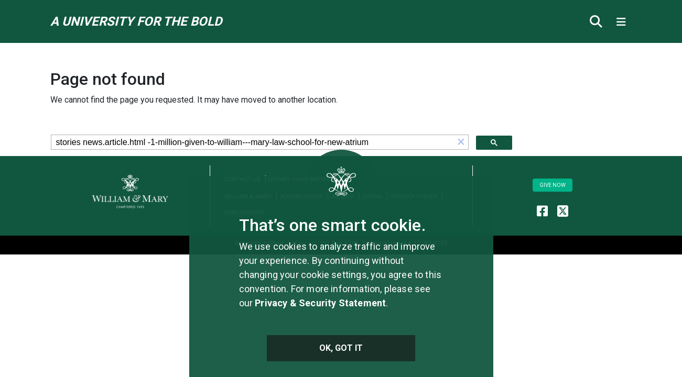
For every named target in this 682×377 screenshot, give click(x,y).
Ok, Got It (341, 348)
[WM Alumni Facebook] (542, 211)
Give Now (552, 185)
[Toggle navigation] (621, 21)
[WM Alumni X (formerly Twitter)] (562, 211)
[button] (461, 142)
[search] (252, 142)
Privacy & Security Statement (320, 302)
